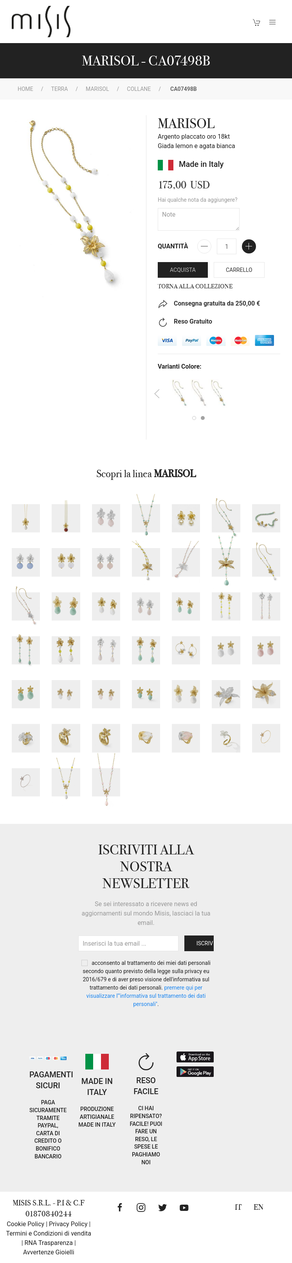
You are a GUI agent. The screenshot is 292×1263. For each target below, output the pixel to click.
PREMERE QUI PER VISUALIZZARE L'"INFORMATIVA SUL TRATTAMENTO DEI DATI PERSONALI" (146, 995)
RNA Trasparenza (49, 1243)
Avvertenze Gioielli (48, 1252)
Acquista (183, 270)
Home (25, 89)
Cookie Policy (25, 1224)
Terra (59, 89)
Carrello (239, 270)
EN (258, 1207)
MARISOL (97, 89)
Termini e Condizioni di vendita (48, 1233)
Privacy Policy (68, 1224)
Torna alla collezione (195, 286)
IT (238, 1207)
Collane (139, 89)
